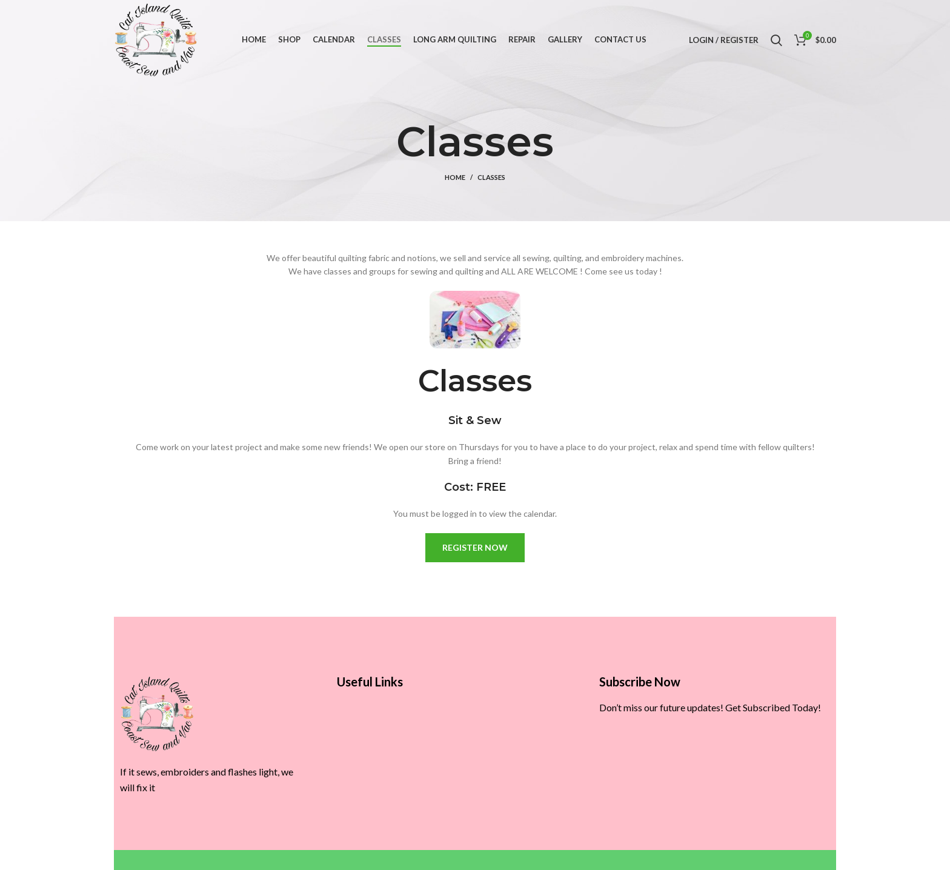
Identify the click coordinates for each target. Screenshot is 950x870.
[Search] (776, 40)
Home (455, 177)
